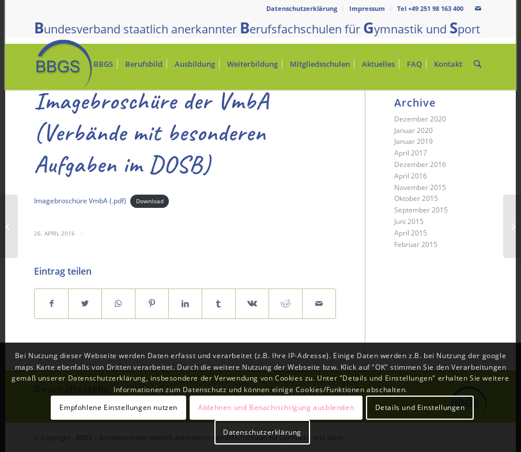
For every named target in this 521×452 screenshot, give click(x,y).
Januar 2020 (413, 130)
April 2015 (410, 233)
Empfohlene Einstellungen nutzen (118, 407)
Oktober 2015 (416, 198)
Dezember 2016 (420, 164)
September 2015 (421, 210)
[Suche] (477, 64)
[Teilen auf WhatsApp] (118, 303)
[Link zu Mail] (478, 8)
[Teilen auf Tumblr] (218, 303)
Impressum (367, 8)
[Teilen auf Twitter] (85, 303)
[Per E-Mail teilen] (319, 303)
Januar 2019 (413, 141)
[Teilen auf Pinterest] (151, 303)
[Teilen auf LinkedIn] (185, 303)
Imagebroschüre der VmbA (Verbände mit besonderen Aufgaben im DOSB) (151, 133)
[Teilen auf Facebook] (51, 303)
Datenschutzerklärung (301, 8)
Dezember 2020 (420, 119)
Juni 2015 (409, 221)
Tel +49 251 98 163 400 (430, 8)
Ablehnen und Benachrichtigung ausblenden (276, 407)
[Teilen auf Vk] (252, 303)
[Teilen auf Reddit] (285, 303)
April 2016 (410, 176)
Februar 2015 (415, 244)
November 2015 (420, 187)
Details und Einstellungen (420, 407)
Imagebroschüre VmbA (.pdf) (80, 201)
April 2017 (410, 153)
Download (150, 201)
